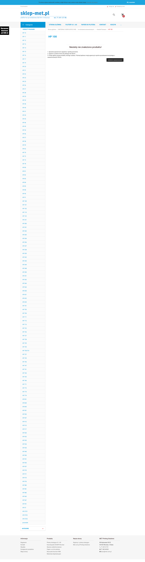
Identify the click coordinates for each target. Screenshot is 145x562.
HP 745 (24, 358)
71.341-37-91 (104, 547)
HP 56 (24, 134)
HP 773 (24, 392)
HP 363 (24, 279)
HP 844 (24, 403)
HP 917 (24, 429)
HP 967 (24, 500)
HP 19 (24, 63)
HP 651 (24, 294)
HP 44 (24, 115)
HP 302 (24, 231)
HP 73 (24, 160)
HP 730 (24, 347)
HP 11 (24, 36)
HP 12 (24, 40)
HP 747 (24, 365)
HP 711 (24, 317)
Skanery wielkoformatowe (54, 547)
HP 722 (24, 328)
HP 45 (24, 119)
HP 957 (24, 466)
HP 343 (24, 261)
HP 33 (24, 100)
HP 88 (24, 190)
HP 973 (24, 477)
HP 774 (24, 395)
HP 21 (24, 70)
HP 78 (24, 163)
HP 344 (24, 264)
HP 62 (24, 149)
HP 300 (24, 223)
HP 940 (24, 451)
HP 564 (24, 287)
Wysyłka (23, 547)
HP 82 (24, 175)
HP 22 (24, 74)
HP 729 (24, 343)
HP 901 (24, 410)
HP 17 (24, 59)
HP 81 (24, 171)
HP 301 (24, 227)
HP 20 (24, 66)
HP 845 (24, 406)
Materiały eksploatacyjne (54, 554)
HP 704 (24, 313)
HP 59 (24, 145)
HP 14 (24, 48)
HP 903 (24, 414)
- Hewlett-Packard (28, 29)
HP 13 (24, 44)
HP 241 (24, 220)
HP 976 (24, 481)
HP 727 (24, 335)
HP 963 (24, 496)
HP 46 (24, 122)
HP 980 (24, 485)
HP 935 (24, 448)
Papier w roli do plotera (53, 549)
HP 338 (24, 249)
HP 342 (24, 257)
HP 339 (24, 253)
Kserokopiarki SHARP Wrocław (55, 544)
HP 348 (24, 268)
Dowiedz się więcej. (92, 2)
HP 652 (24, 298)
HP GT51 (25, 511)
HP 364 (24, 283)
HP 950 (24, 455)
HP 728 (24, 339)
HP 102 (24, 208)
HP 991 (24, 504)
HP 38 (24, 104)
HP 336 (24, 242)
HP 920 (24, 433)
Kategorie (27, 25)
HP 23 (24, 78)
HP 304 (24, 238)
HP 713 (24, 324)
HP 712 (24, 320)
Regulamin (24, 542)
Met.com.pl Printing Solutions (81, 544)
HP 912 (24, 421)
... (121, 25)
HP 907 (24, 418)
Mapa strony (24, 551)
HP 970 (24, 470)
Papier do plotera (88, 25)
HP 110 (24, 212)
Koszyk (113, 25)
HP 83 (24, 178)
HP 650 (24, 291)
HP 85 (24, 186)
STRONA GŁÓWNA (55, 25)
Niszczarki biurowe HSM (54, 551)
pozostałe (25, 522)
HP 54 (24, 130)
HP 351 (24, 276)
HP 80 (24, 167)
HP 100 (24, 201)
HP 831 (24, 399)
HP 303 (24, 235)
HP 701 (24, 306)
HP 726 (24, 332)
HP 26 (24, 85)
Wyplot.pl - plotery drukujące (81, 542)
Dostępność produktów (27, 549)
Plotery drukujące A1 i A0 (54, 542)
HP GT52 (25, 515)
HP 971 (24, 474)
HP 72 (24, 156)
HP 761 (24, 369)
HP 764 (24, 373)
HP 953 (24, 463)
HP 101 (24, 205)
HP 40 (24, 107)
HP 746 (24, 362)
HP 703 (24, 309)
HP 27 (24, 89)
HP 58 (24, 141)
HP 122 (24, 216)
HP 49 (24, 126)
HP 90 (24, 193)
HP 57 (24, 137)
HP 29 (24, 96)
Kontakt (103, 25)
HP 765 (24, 377)
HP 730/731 (25, 350)
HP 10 (24, 33)
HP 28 (24, 92)
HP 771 (24, 384)
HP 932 (24, 436)
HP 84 (24, 182)
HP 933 (24, 440)
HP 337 (24, 246)
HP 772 (24, 388)
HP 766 (24, 380)
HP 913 (24, 425)
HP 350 (24, 272)
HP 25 (24, 81)
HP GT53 (25, 519)
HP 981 (24, 489)
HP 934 (24, 444)
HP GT (24, 507)
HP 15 (24, 51)
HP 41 (24, 111)
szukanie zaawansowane (115, 60)
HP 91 (24, 197)
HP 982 (24, 492)
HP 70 (24, 152)
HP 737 (24, 354)
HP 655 (24, 302)
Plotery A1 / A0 (71, 25)
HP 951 (24, 459)
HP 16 (24, 55)
